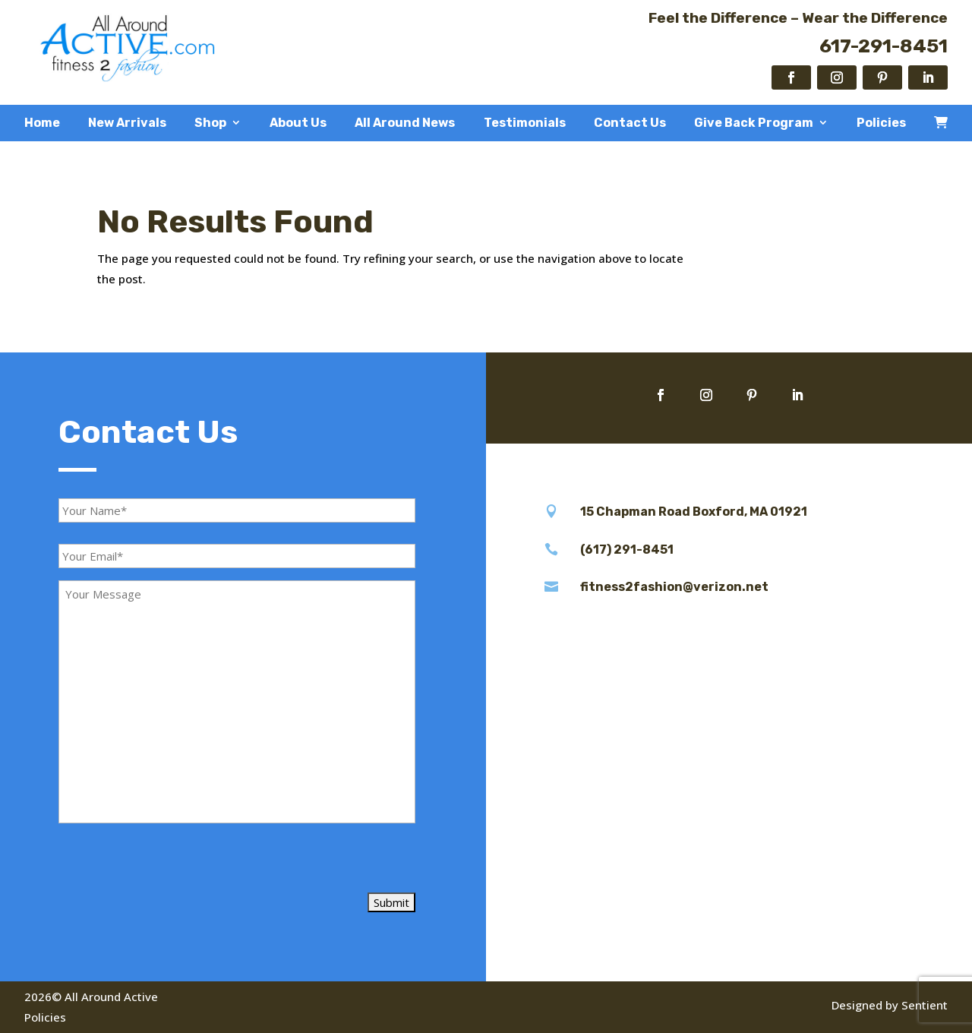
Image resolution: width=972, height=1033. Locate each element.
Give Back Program (753, 123)
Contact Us (630, 123)
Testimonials (525, 123)
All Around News (405, 123)
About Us (298, 123)
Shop (210, 123)
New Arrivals (127, 123)
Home (42, 123)
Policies (881, 123)
